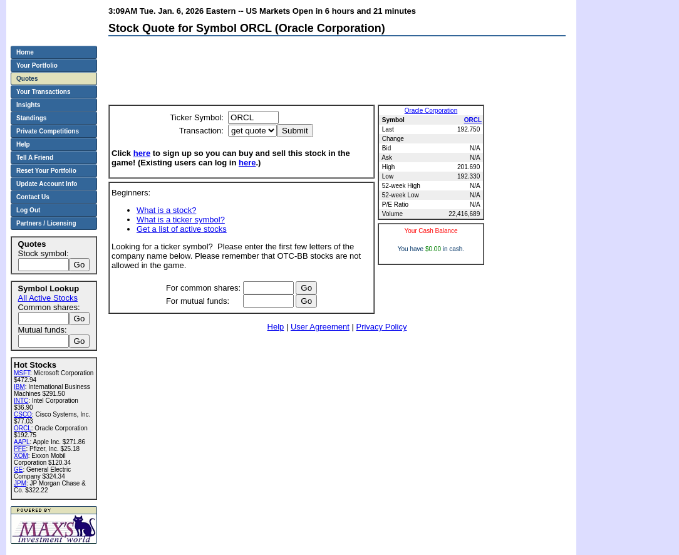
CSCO (23, 414)
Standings (31, 118)
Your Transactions (43, 91)
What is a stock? (166, 210)
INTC (21, 400)
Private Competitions (47, 131)
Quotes (27, 78)
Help (275, 326)
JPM (20, 483)
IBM (19, 386)
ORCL (473, 120)
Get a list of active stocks (182, 229)
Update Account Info (46, 183)
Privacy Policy (381, 326)
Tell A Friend (34, 157)
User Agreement (320, 326)
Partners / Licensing (46, 223)
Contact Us (32, 197)
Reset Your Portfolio (46, 170)
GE (18, 469)
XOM (21, 455)
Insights (28, 104)
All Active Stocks (48, 298)
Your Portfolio (37, 65)
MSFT (22, 373)
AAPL (22, 441)
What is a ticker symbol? (181, 219)
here (141, 153)
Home (25, 52)
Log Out (28, 210)
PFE (20, 448)
